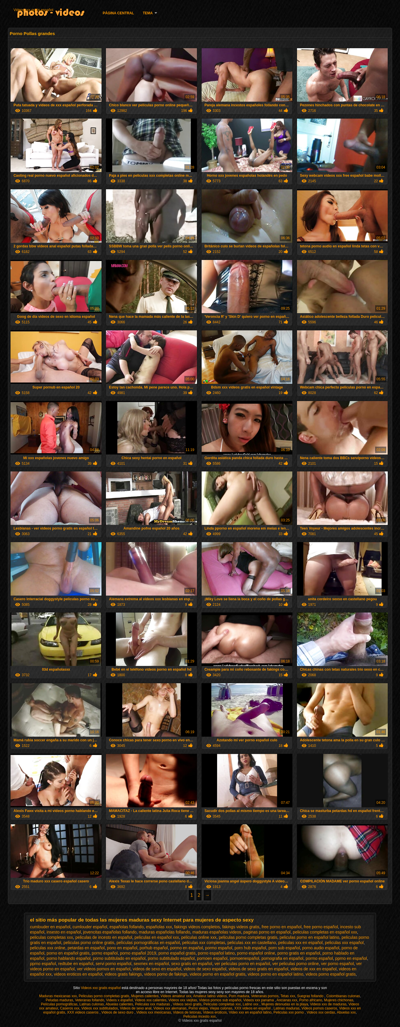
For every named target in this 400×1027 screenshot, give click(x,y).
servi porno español (113, 963)
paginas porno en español (267, 932)
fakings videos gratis (240, 926)
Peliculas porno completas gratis (104, 996)
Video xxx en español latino (250, 1012)
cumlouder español (90, 926)
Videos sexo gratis (187, 1004)
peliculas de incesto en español (103, 937)
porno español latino (216, 953)
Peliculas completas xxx (222, 1004)
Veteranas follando (89, 1000)
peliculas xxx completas (203, 942)
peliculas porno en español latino (309, 937)
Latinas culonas (91, 1004)
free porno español (321, 926)
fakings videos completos (197, 926)
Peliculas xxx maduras (153, 1004)
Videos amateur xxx (176, 996)
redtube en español (75, 963)
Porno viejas (198, 1008)
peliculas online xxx (199, 937)
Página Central (118, 13)
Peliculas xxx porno (289, 1012)
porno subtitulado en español (119, 958)
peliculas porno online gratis (88, 942)
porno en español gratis (68, 953)
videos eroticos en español (78, 974)
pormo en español (186, 948)
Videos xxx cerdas (321, 1012)
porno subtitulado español (171, 958)
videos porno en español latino (275, 974)
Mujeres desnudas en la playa (284, 1004)
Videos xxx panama (259, 1000)
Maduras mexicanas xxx (58, 996)
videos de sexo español (204, 969)
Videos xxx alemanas (169, 1008)
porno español (105, 953)
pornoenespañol (244, 958)
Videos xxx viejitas (183, 1000)
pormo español (218, 948)
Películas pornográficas (59, 1004)
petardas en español (86, 948)
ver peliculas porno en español (242, 963)
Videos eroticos (215, 1012)
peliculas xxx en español (300, 942)
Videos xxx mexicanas (153, 1012)
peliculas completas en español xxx (325, 932)
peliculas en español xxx (157, 937)
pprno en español (351, 958)
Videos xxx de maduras (328, 1004)
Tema (148, 13)
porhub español (154, 948)
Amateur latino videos (210, 996)
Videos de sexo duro (118, 1012)
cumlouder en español (50, 926)
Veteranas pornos (265, 996)
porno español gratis (177, 953)
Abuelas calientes (119, 1004)
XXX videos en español (253, 1008)
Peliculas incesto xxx (199, 1016)
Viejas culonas (221, 1008)
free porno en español (281, 926)
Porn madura (239, 996)
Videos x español (119, 1000)
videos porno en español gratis (218, 974)
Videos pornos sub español (220, 1000)
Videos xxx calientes (150, 1000)
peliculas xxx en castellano (251, 942)
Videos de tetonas (187, 1012)
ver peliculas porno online (295, 963)
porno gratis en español (298, 953)
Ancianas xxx (287, 1000)
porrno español (319, 958)
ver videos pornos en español (104, 969)
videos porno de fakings (165, 974)
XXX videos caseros (83, 1012)
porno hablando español (68, 958)
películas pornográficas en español (148, 942)
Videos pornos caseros (319, 1008)
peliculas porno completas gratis (248, 937)
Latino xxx (251, 1004)
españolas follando (126, 926)
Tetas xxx (287, 996)
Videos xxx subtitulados (99, 1008)
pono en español (122, 948)
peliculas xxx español (344, 942)
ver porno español (337, 963)
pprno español (43, 963)
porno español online (256, 953)
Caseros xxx (69, 1008)
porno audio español (320, 948)
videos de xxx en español (314, 969)
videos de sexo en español (157, 969)
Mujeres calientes (145, 996)
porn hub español (250, 948)
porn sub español (284, 948)
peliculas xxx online (48, 948)
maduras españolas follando (164, 932)
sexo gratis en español (191, 963)
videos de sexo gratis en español (258, 969)
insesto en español (64, 932)
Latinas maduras (287, 1008)
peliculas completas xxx (51, 937)
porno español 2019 (138, 953)
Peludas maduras (59, 1000)
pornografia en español (282, 958)
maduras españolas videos (217, 932)
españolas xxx (159, 926)
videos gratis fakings (123, 974)
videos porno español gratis (330, 974)
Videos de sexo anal (136, 1008)
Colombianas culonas (343, 996)
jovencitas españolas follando (110, 932)
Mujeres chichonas (338, 1000)
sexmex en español (151, 963)
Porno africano (310, 1000)
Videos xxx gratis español (33, 10)
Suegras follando (310, 996)
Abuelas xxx (346, 1012)
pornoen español (212, 958)
